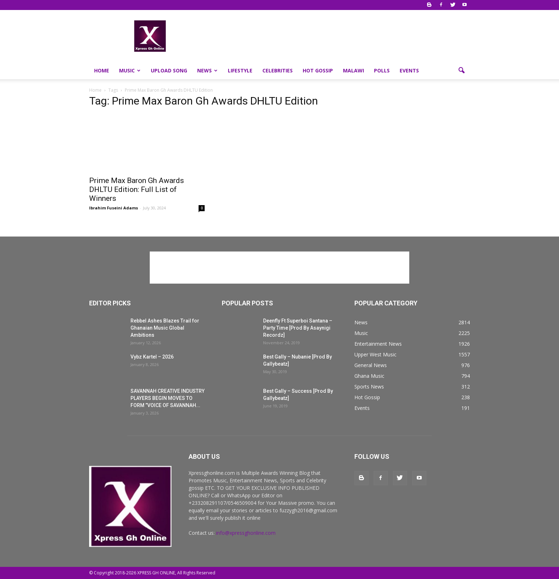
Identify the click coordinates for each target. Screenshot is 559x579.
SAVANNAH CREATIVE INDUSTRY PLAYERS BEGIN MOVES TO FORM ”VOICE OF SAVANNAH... (167, 398)
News (207, 70)
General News (370, 365)
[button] (461, 70)
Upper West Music (375, 354)
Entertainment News (378, 343)
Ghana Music (369, 375)
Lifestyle (240, 70)
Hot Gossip (318, 70)
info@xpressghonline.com (246, 532)
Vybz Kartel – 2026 (152, 357)
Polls (382, 70)
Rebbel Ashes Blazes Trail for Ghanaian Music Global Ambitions (164, 328)
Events (409, 70)
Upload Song (169, 70)
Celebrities (277, 70)
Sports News (369, 386)
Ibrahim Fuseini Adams (113, 207)
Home (101, 70)
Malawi (353, 70)
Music (129, 70)
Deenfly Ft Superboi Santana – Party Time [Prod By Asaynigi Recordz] (297, 328)
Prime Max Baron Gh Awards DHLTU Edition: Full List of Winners (136, 189)
